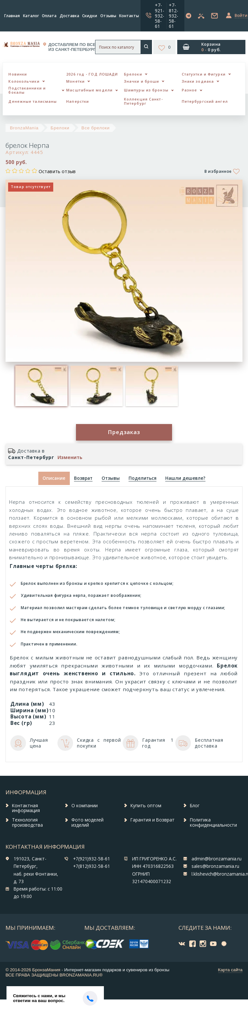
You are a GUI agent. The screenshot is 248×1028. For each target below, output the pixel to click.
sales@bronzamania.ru (215, 866)
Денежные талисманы (32, 101)
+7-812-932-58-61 (173, 15)
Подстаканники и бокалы (27, 90)
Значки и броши (141, 81)
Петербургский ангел (205, 101)
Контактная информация (26, 808)
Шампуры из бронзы (146, 90)
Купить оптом (145, 806)
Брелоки (133, 74)
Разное (189, 90)
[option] (41, 386)
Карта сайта (230, 969)
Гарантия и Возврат (152, 820)
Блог (195, 806)
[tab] (83, 478)
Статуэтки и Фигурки (204, 74)
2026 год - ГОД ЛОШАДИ (92, 74)
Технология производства (27, 822)
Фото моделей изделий (87, 822)
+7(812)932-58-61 (91, 866)
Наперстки (77, 101)
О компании (84, 806)
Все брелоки (95, 127)
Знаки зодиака (198, 81)
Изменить (69, 457)
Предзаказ (124, 432)
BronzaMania (24, 127)
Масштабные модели (89, 90)
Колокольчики (23, 81)
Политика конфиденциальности (213, 822)
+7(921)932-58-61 (91, 859)
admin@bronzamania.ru (217, 859)
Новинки (17, 74)
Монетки (75, 81)
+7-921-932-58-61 (159, 15)
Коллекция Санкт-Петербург (143, 101)
